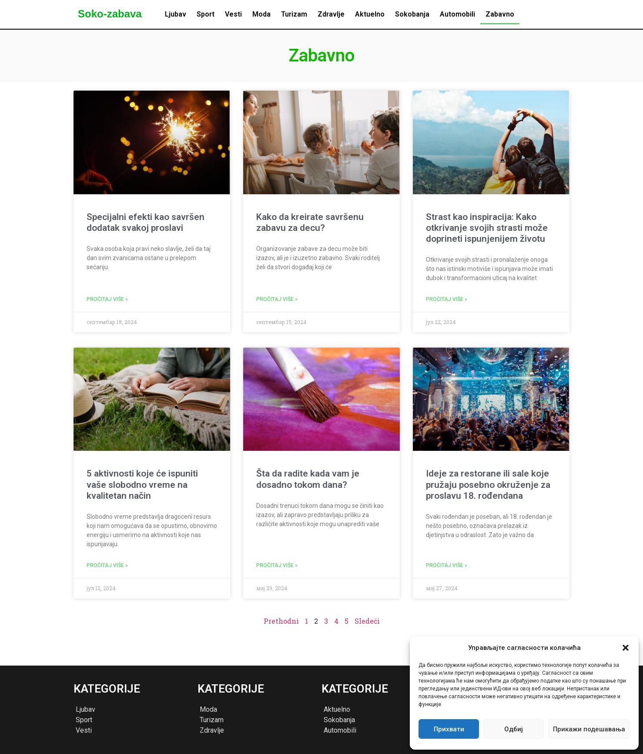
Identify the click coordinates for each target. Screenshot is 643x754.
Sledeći (367, 621)
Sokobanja (412, 14)
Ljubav (175, 14)
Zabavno (500, 14)
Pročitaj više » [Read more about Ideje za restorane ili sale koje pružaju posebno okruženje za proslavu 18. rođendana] (446, 565)
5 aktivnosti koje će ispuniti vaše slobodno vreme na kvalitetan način (142, 484)
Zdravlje (331, 14)
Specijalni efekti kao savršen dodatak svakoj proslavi (145, 222)
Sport (205, 14)
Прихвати (449, 729)
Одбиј (513, 729)
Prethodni (281, 621)
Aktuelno (370, 14)
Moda (261, 14)
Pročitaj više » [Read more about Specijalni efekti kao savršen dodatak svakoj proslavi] (107, 299)
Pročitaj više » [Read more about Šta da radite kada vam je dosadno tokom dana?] (277, 565)
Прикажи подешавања (589, 729)
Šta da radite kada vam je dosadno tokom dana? (307, 479)
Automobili (457, 14)
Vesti (233, 14)
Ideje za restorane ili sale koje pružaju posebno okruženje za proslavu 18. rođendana (488, 484)
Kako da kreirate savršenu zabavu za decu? (310, 222)
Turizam (294, 14)
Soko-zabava (110, 14)
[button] (625, 647)
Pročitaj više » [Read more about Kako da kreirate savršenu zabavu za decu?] (277, 299)
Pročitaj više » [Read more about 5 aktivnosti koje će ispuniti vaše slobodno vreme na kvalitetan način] (107, 565)
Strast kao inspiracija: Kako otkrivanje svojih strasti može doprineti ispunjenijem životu (487, 228)
